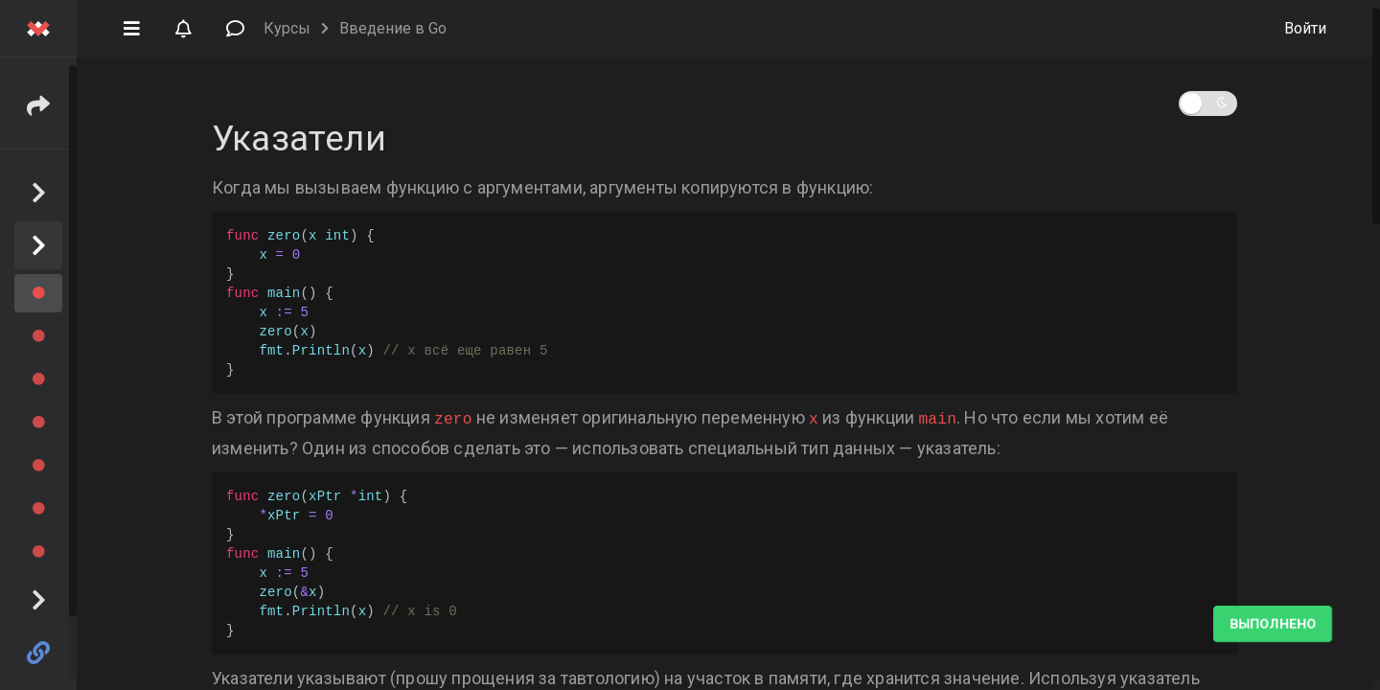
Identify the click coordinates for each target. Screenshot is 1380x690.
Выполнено (1273, 624)
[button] (131, 27)
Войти (1305, 28)
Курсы (287, 28)
